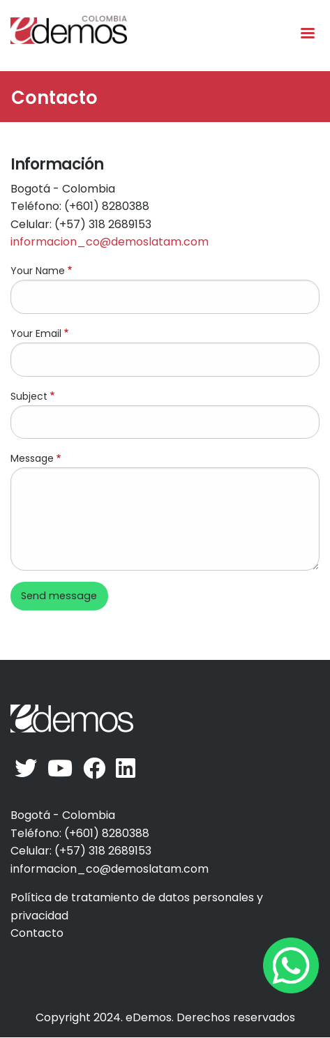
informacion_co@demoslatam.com (109, 242)
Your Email (35, 333)
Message (32, 458)
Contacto (36, 933)
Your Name (37, 271)
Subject (28, 396)
